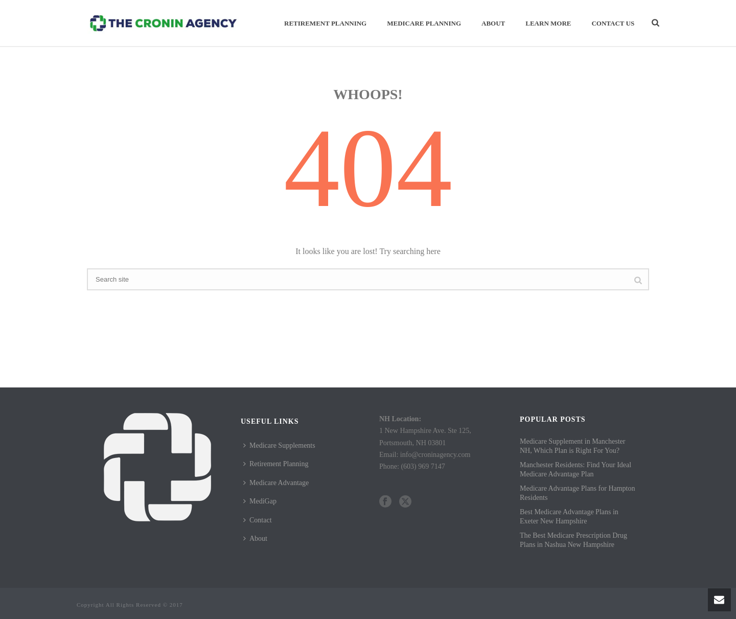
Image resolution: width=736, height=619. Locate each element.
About (493, 23)
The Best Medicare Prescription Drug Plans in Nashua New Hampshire (573, 540)
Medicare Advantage (276, 483)
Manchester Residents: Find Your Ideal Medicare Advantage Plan (575, 469)
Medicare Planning (424, 23)
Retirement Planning (325, 23)
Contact (257, 520)
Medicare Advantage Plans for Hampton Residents (577, 493)
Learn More (548, 23)
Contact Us (612, 23)
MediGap (260, 501)
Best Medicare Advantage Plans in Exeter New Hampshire (569, 516)
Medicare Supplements (279, 445)
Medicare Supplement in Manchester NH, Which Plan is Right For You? (572, 446)
